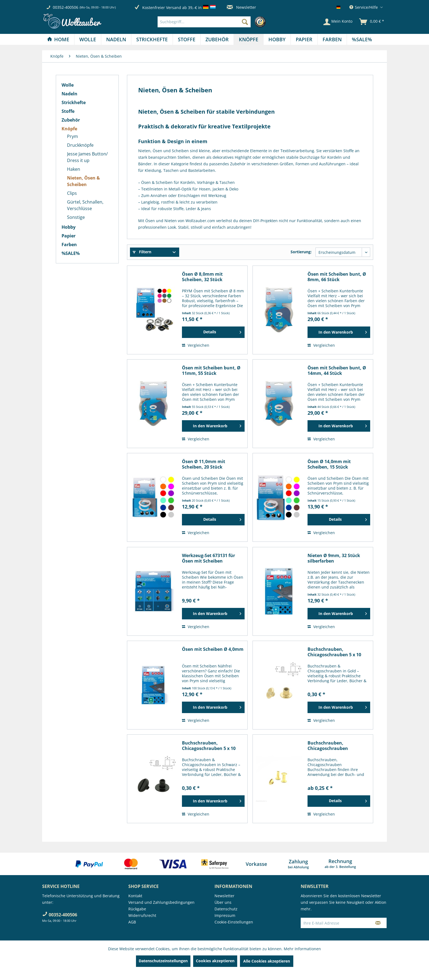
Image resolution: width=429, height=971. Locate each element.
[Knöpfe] (248, 39)
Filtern (142, 251)
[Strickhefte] (152, 39)
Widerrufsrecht (142, 915)
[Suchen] (245, 21)
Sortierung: (301, 251)
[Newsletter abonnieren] (378, 923)
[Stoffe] (186, 39)
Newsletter (241, 7)
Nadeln (69, 94)
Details (222, 331)
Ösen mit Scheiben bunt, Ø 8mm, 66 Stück (337, 276)
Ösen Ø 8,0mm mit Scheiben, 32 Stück (202, 276)
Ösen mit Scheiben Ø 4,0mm (213, 649)
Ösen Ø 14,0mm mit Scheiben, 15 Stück (329, 464)
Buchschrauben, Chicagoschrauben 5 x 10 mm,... (334, 651)
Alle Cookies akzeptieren (266, 961)
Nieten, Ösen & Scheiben (83, 181)
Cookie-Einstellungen (234, 922)
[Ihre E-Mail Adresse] (335, 923)
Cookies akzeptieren (215, 960)
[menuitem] (213, 21)
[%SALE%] (362, 39)
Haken (73, 169)
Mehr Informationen (302, 948)
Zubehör (71, 120)
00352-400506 (65, 7)
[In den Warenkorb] (339, 332)
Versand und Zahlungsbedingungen (161, 902)
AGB (132, 922)
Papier (69, 236)
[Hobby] (277, 39)
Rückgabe (137, 908)
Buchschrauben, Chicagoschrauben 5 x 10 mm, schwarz (209, 745)
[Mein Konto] (337, 22)
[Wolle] (87, 39)
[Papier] (304, 39)
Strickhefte (74, 102)
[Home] (58, 39)
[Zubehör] (217, 39)
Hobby (69, 227)
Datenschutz (226, 908)
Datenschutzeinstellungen (163, 960)
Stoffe (68, 111)
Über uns (223, 902)
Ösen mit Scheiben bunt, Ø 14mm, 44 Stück (337, 370)
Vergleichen (195, 345)
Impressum (225, 915)
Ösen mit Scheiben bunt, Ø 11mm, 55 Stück (211, 370)
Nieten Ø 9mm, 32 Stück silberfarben (334, 558)
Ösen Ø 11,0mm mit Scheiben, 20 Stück (203, 464)
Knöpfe (69, 129)
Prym (72, 136)
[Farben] (332, 39)
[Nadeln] (116, 39)
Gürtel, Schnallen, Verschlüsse (85, 205)
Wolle (68, 85)
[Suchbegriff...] (204, 21)
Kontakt (135, 895)
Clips (72, 193)
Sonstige (76, 217)
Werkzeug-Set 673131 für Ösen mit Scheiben (208, 558)
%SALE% (71, 253)
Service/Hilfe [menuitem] (364, 7)
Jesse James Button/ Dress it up (87, 157)
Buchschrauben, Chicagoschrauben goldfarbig (328, 745)
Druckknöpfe (80, 145)
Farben (69, 245)
